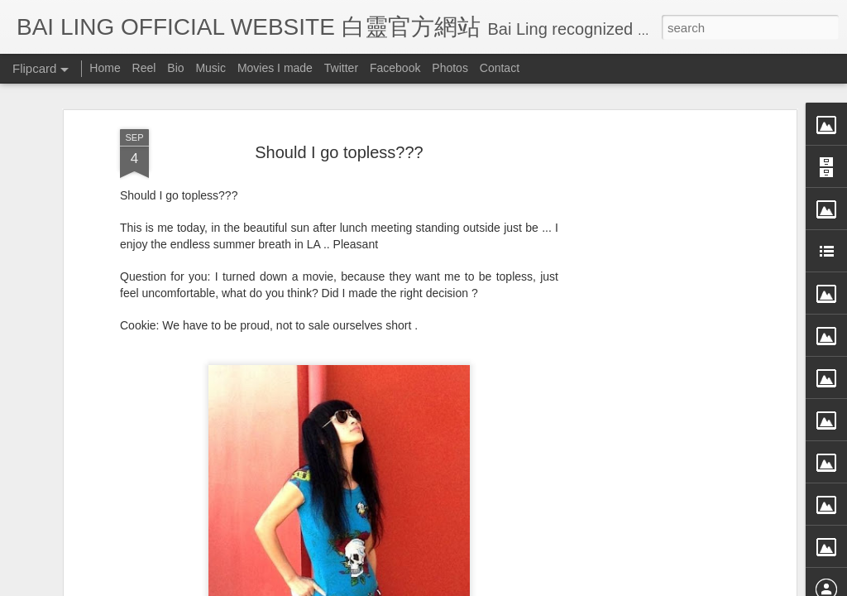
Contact (499, 67)
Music (210, 67)
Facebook (395, 67)
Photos (450, 67)
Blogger (525, 585)
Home (104, 67)
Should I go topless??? (339, 104)
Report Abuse (574, 585)
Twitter (341, 67)
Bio (175, 67)
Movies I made (275, 67)
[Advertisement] (649, 342)
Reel (144, 67)
